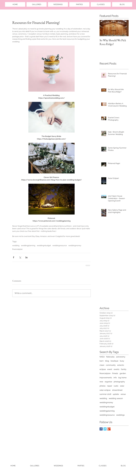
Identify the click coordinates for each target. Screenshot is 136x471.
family (123, 369)
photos (102, 386)
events (116, 369)
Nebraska (110, 357)
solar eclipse (105, 390)
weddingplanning (28, 245)
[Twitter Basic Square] (105, 428)
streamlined (117, 390)
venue (123, 394)
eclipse (103, 369)
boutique (114, 361)
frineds (115, 373)
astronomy (120, 357)
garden (123, 373)
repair (109, 386)
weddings (120, 415)
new (101, 382)
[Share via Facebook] (13, 257)
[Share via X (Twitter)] (20, 257)
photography (119, 382)
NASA (102, 357)
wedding (15, 245)
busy (122, 361)
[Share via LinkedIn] (26, 257)
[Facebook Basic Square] (101, 428)
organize (108, 382)
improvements (106, 378)
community (111, 365)
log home (122, 378)
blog (107, 361)
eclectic (120, 365)
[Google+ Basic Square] (109, 428)
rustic (116, 386)
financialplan (17, 249)
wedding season (116, 398)
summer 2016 (105, 394)
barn (102, 361)
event (109, 369)
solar (122, 386)
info (115, 378)
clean (102, 365)
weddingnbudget (44, 245)
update (116, 394)
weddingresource (59, 245)
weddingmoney (74, 245)
